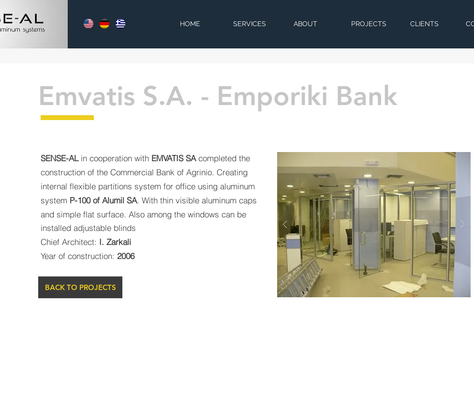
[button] (374, 224)
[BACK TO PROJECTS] (80, 287)
